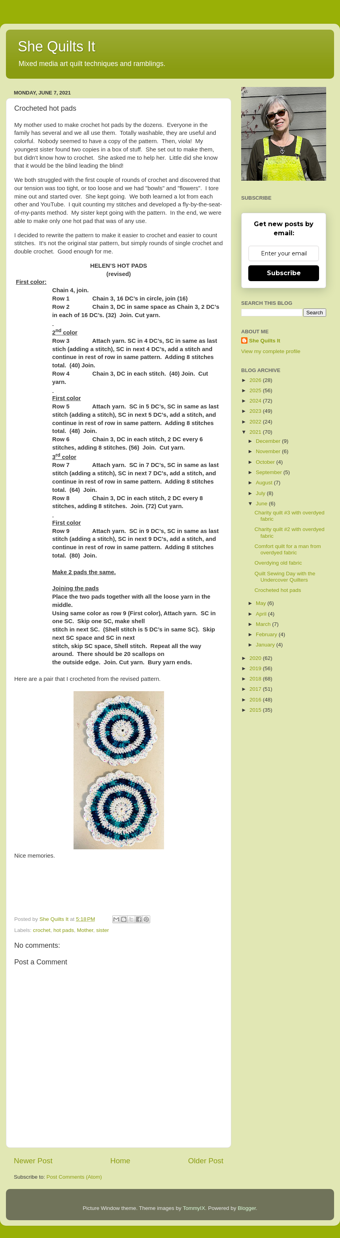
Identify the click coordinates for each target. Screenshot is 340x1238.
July (261, 493)
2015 (256, 710)
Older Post (205, 1161)
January (266, 645)
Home (120, 1161)
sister (102, 930)
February (267, 634)
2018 (256, 679)
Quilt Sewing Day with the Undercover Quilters (285, 577)
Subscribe (284, 273)
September (269, 472)
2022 (256, 422)
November (269, 451)
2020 (256, 658)
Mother (85, 930)
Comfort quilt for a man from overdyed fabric (288, 549)
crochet (41, 930)
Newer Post (33, 1161)
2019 (256, 668)
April (262, 614)
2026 (256, 380)
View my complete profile (270, 351)
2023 (256, 411)
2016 (256, 700)
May (261, 603)
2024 (256, 401)
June (262, 504)
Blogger (247, 1208)
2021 (256, 432)
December (269, 441)
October (266, 462)
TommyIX (194, 1208)
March (264, 624)
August (265, 483)
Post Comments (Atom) (74, 1177)
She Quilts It (56, 46)
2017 (256, 689)
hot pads (63, 930)
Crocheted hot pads (278, 590)
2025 (256, 390)
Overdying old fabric (278, 563)
